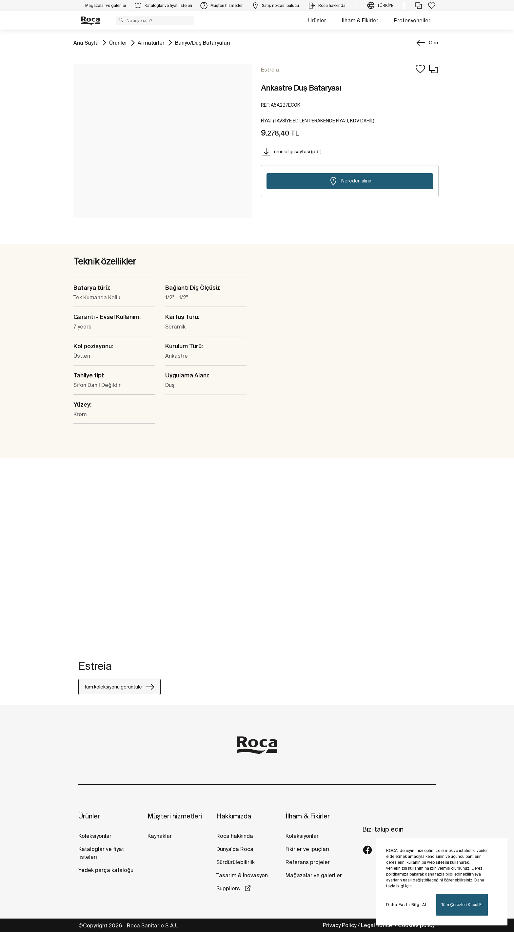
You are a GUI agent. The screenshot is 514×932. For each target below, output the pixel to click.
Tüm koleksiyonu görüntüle (119, 687)
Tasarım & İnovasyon (242, 875)
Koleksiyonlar (94, 836)
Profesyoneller (412, 20)
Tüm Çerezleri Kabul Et (462, 904)
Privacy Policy (339, 925)
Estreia (95, 666)
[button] (121, 20)
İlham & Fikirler (360, 20)
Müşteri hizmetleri (175, 816)
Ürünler (317, 20)
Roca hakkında (234, 836)
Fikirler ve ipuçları (307, 849)
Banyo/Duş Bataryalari (202, 42)
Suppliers (228, 888)
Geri (433, 42)
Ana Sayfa (86, 42)
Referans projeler (308, 862)
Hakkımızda (233, 816)
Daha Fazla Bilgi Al (406, 904)
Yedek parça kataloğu (105, 870)
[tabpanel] (81, 560)
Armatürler (151, 42)
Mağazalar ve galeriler (314, 875)
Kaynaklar (160, 836)
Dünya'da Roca (234, 849)
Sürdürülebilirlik (235, 862)
